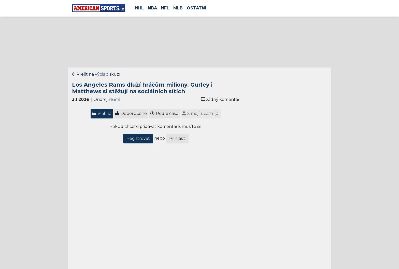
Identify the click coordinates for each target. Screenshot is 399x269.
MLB (178, 8)
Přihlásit (177, 138)
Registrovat (138, 138)
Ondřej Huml (106, 99)
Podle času (164, 113)
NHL (139, 8)
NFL (165, 8)
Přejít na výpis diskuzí (96, 74)
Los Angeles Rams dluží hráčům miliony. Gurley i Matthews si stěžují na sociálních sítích (142, 88)
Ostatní (196, 8)
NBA (152, 8)
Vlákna (101, 113)
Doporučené (131, 113)
